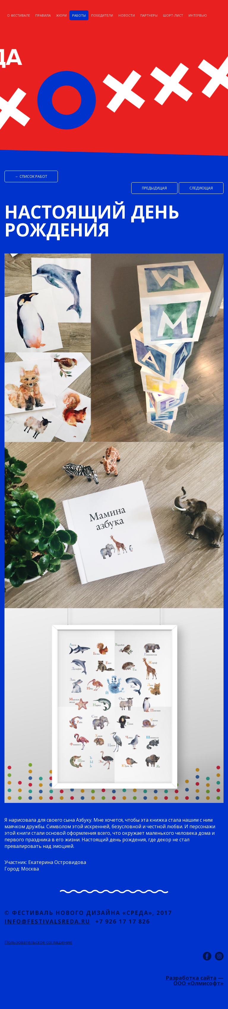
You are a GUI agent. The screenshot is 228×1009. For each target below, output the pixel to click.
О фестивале (18, 15)
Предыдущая (154, 188)
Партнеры (149, 15)
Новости (126, 15)
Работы (79, 15)
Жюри (61, 15)
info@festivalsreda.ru (47, 921)
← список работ (31, 176)
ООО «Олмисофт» (198, 983)
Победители (102, 15)
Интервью (198, 15)
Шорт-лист (173, 15)
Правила (43, 15)
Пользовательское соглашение (38, 942)
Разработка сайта (191, 977)
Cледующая (201, 188)
